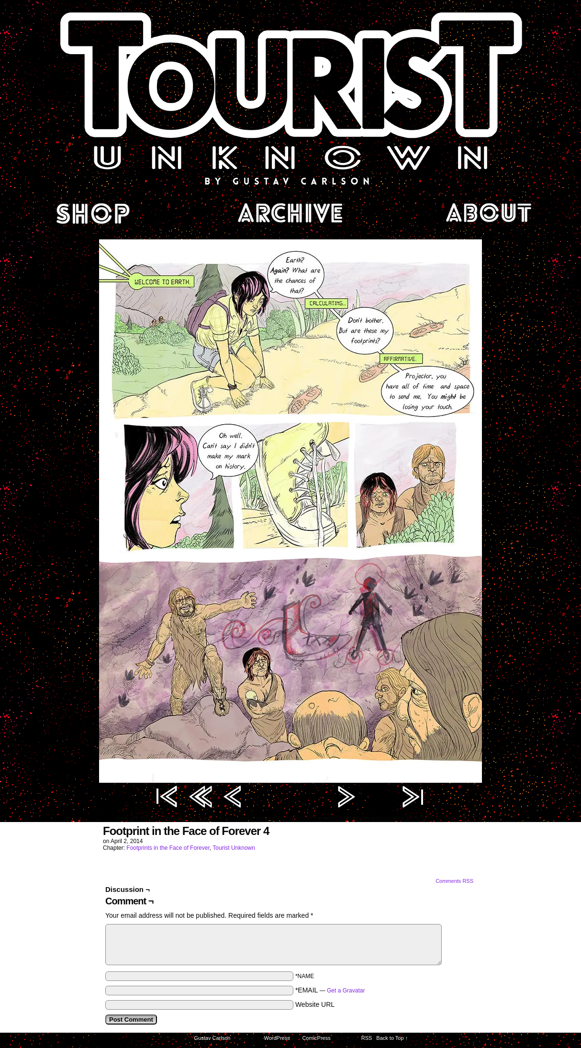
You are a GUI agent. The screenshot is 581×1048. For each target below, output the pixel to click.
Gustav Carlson (212, 1038)
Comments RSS (454, 881)
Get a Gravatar (346, 990)
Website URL (315, 1004)
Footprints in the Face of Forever (167, 848)
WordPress (277, 1038)
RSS (366, 1038)
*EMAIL (330, 990)
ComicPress (316, 1038)
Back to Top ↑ (392, 1038)
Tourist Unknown (290, 98)
